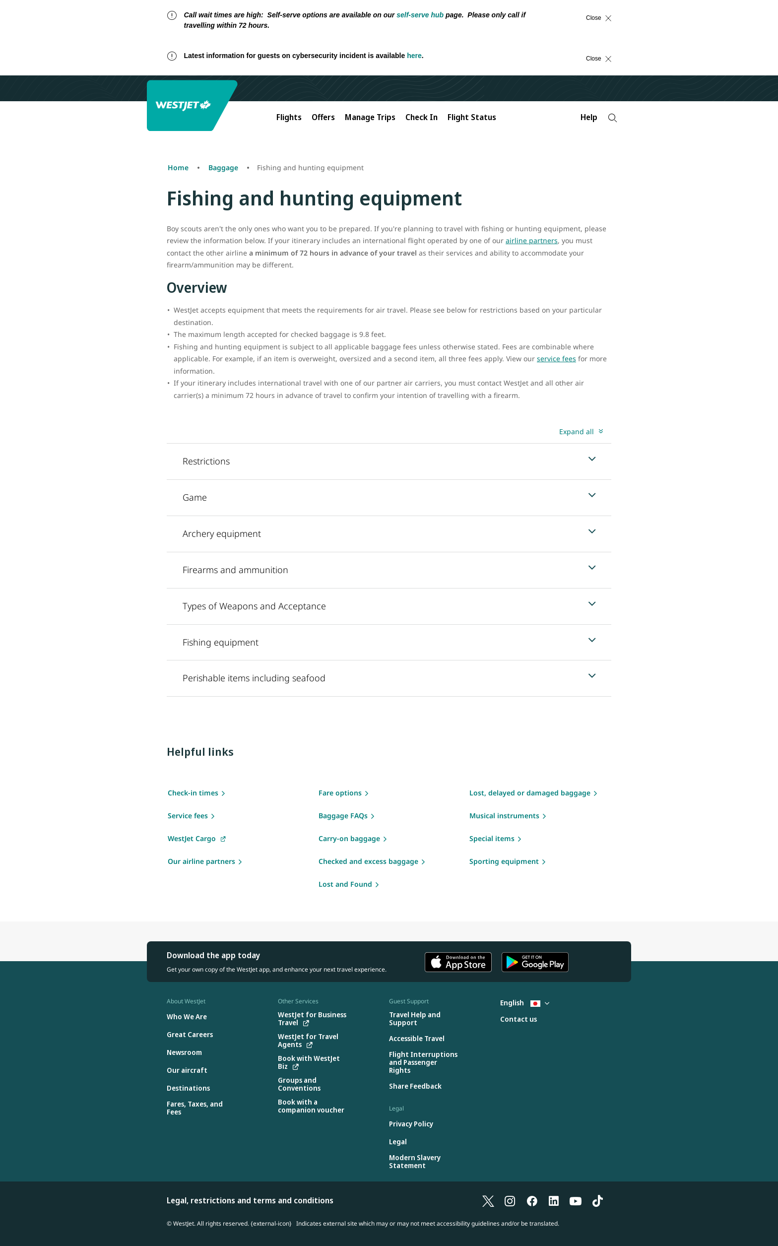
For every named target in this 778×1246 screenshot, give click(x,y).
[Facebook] (532, 1200)
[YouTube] (576, 1200)
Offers (323, 117)
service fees (556, 358)
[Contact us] (518, 1019)
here (414, 56)
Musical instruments (504, 815)
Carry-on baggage (349, 838)
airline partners (532, 240)
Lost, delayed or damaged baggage (529, 792)
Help (589, 117)
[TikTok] (597, 1200)
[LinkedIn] (554, 1200)
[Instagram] (510, 1200)
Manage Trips (370, 117)
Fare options (340, 792)
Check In (421, 117)
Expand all (576, 431)
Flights (289, 117)
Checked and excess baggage (368, 861)
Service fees (188, 815)
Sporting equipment (504, 861)
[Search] (612, 118)
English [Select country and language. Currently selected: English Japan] (524, 1002)
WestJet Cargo (192, 838)
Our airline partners (201, 861)
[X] (488, 1200)
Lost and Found (345, 884)
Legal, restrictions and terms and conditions (250, 1200)
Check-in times (193, 792)
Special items (492, 838)
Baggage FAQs (343, 815)
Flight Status (472, 117)
